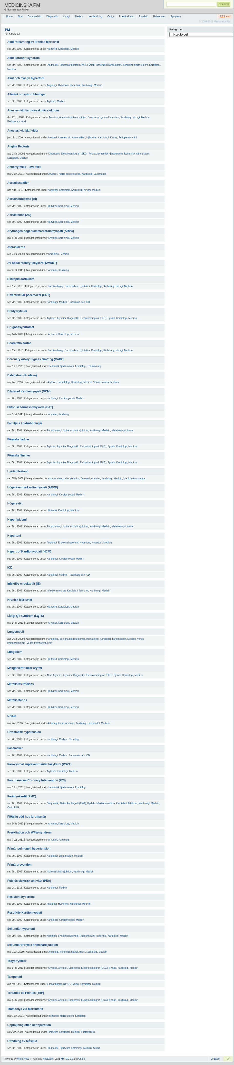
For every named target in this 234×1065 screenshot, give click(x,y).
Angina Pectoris (18, 146)
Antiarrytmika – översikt (24, 167)
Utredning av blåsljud (22, 1041)
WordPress (23, 1058)
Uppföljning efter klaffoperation (29, 1025)
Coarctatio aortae (19, 343)
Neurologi (74, 739)
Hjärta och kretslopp (69, 174)
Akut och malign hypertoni (25, 78)
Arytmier (51, 101)
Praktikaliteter (126, 16)
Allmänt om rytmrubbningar (26, 94)
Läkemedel (100, 174)
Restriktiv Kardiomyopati (24, 912)
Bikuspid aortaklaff (20, 279)
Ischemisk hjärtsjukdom (108, 65)
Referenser (159, 16)
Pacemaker (15, 748)
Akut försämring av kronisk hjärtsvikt (33, 42)
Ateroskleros (16, 247)
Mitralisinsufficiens (20, 684)
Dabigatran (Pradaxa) (22, 375)
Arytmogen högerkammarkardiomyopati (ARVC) (40, 231)
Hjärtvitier (92, 137)
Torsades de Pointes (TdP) (25, 993)
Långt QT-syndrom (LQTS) (25, 616)
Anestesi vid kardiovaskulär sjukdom (33, 110)
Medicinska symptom (134, 478)
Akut (20, 16)
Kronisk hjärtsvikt (19, 599)
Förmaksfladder (18, 439)
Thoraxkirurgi (94, 366)
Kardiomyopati (67, 398)
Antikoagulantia (55, 723)
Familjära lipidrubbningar (24, 423)
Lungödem (14, 652)
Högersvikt (14, 503)
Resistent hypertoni (21, 897)
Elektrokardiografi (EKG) (72, 65)
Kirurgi (66, 16)
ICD (9, 567)
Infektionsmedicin (56, 590)
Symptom (175, 16)
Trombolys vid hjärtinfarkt (25, 1009)
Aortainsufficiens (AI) (22, 199)
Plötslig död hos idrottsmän (26, 816)
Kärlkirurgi (76, 190)
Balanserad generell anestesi (103, 117)
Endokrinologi (54, 430)
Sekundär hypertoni (21, 928)
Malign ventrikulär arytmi (24, 668)
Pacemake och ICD (79, 302)
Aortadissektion (18, 182)
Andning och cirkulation (66, 478)
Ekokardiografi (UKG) (58, 984)
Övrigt (110, 16)
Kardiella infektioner (77, 590)
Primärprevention (19, 864)
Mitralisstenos (17, 700)
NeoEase (48, 1058)
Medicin (79, 16)
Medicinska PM (22, 5)
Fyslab (90, 65)
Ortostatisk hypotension (24, 732)
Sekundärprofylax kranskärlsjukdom (32, 945)
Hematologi (64, 382)
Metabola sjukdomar (123, 430)
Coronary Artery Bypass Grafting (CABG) (35, 359)
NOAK (11, 716)
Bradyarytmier (17, 311)
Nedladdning (95, 16)
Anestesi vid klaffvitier (22, 130)
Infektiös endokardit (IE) (24, 583)
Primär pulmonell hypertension (28, 848)
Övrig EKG (13, 807)
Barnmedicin (34, 16)
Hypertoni (63, 85)
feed (225, 16)
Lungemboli (15, 631)
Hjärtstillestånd (18, 471)
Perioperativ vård (16, 121)
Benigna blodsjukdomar (72, 639)
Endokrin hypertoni (68, 542)
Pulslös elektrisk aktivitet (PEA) (29, 880)
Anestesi (53, 117)
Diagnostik (52, 16)
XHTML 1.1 (67, 1058)
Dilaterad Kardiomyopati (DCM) (28, 391)
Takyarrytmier (17, 961)
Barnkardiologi (56, 286)
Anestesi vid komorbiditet (72, 117)
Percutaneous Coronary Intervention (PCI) (36, 780)
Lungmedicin (119, 639)
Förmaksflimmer (18, 455)
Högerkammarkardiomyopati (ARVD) (32, 487)
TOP (227, 1058)
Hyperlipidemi (17, 519)
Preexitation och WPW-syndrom (29, 832)
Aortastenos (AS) (19, 215)
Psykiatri (143, 16)
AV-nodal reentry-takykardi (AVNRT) (32, 263)
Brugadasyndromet (20, 327)
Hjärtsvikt (52, 49)
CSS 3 (81, 1058)
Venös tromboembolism (106, 382)
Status (96, 1048)
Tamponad (14, 976)
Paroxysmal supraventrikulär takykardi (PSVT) (39, 764)
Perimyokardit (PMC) (21, 796)
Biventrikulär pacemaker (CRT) (28, 295)
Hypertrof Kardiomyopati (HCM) (29, 551)
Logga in (215, 1058)
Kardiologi (63, 49)
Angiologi (52, 85)
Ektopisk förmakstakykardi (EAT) (30, 407)
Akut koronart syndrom (23, 58)
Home (9, 16)
